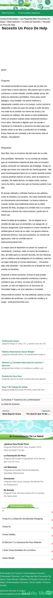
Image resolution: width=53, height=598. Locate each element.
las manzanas (10, 467)
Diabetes (23, 579)
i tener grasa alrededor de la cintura (19, 550)
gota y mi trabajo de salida (14, 387)
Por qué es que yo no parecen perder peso (39, 414)
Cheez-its (6, 527)
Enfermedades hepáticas (29, 13)
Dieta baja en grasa (11, 414)
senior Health (35, 582)
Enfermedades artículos (34, 573)
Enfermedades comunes (17, 582)
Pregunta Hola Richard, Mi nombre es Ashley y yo (22, 368)
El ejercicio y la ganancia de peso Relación (21, 542)
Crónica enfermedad (9, 19)
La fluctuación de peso (15, 456)
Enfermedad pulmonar (9, 576)
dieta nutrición (8, 13)
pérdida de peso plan (12, 376)
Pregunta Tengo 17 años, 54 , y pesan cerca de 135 (24, 344)
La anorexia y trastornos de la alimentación (20, 400)
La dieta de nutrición (31, 22)
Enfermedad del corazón (11, 573)
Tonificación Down (10, 341)
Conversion (9, 479)
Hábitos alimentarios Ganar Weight (18, 352)
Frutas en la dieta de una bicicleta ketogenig (22, 519)
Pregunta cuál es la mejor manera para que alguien (24, 379)
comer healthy (8, 534)
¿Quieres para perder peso (16, 444)
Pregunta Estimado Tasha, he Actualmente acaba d (23, 354)
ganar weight (8, 558)
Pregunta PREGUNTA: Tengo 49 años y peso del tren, (23, 390)
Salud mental (12, 579)
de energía (9, 490)
